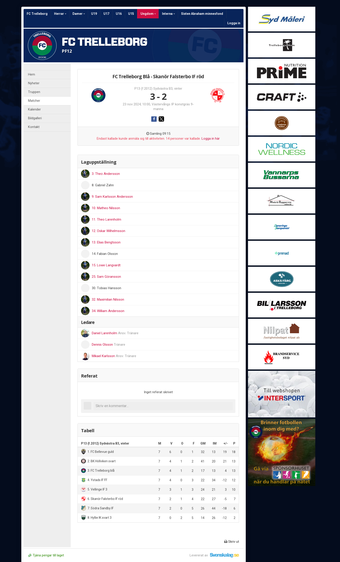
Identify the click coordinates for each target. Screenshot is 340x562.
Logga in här (211, 139)
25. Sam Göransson (106, 277)
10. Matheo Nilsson (106, 208)
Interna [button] (168, 13)
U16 (119, 13)
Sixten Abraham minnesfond (202, 13)
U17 (106, 13)
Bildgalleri (35, 118)
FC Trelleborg (37, 13)
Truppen (34, 92)
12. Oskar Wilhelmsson (108, 231)
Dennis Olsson (108, 345)
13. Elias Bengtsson (106, 242)
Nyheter (33, 83)
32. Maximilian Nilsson (108, 299)
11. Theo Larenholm (106, 219)
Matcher (34, 101)
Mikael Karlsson (114, 356)
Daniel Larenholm (115, 333)
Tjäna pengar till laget (46, 555)
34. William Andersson (108, 311)
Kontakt (33, 127)
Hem (31, 74)
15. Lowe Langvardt (106, 265)
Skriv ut (231, 542)
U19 (94, 13)
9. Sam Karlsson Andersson (112, 197)
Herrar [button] (60, 13)
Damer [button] (78, 13)
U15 (131, 13)
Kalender (34, 109)
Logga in (233, 23)
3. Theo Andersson (106, 174)
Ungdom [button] (148, 13)
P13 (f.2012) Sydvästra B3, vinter (158, 89)
